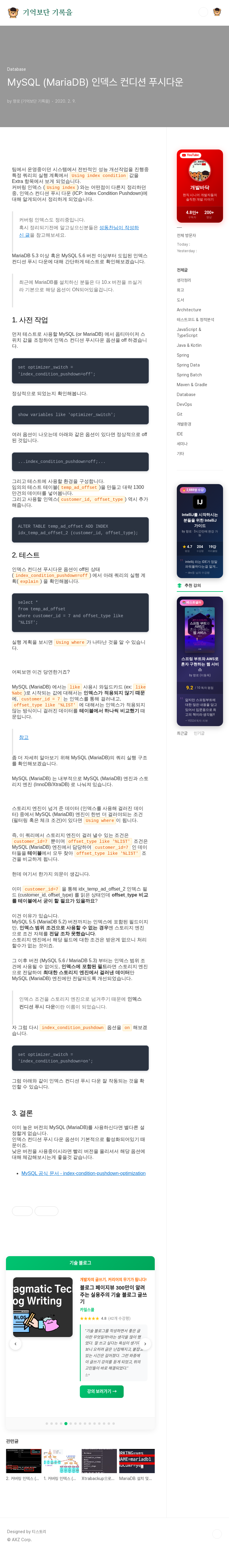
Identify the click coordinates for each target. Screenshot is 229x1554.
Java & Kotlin (189, 345)
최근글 (182, 733)
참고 (24, 737)
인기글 (199, 733)
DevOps (184, 404)
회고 (180, 290)
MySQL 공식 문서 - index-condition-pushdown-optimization (83, 1173)
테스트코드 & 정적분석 (195, 319)
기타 (180, 453)
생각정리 (184, 280)
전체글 (182, 270)
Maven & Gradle (192, 384)
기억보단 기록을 (47, 12)
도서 (180, 300)
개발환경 (184, 424)
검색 (203, 11)
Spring (183, 355)
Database (186, 394)
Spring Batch (189, 374)
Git (179, 414)
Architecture (189, 309)
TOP (217, 1534)
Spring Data (188, 365)
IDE (180, 434)
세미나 (182, 443)
